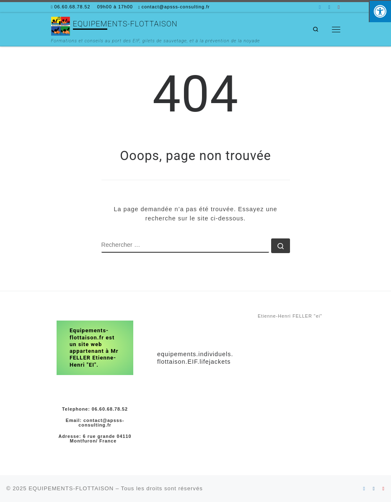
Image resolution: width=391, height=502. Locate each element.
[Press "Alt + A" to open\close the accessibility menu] (380, 11)
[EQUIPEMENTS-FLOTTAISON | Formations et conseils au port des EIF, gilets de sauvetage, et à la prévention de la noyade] (60, 25)
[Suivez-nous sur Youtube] (339, 7)
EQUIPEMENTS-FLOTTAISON (71, 488)
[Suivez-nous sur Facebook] (329, 7)
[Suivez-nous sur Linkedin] (320, 7)
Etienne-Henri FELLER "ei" (290, 315)
